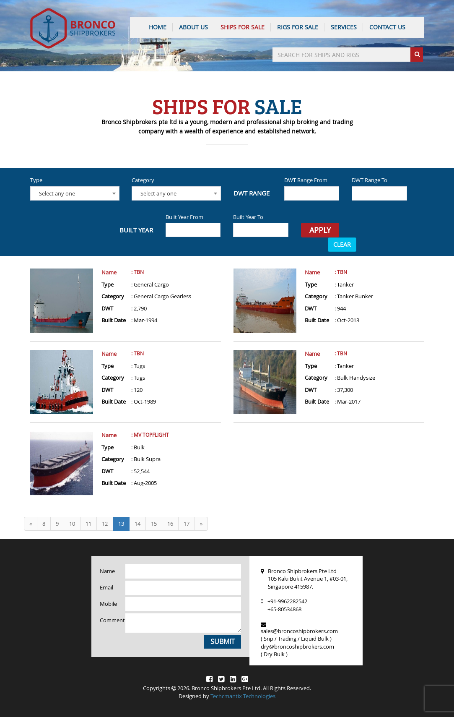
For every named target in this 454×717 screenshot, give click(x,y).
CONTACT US (387, 27)
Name (109, 272)
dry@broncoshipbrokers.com (297, 646)
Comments (109, 620)
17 (186, 523)
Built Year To (248, 217)
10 (72, 523)
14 (137, 523)
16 (170, 523)
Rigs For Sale (297, 27)
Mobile (108, 603)
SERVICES (344, 27)
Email (106, 587)
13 (121, 523)
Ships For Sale (243, 27)
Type (36, 180)
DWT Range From (305, 180)
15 (154, 523)
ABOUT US (193, 27)
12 (105, 523)
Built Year (136, 230)
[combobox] (74, 193)
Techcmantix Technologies (242, 696)
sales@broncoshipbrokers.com (299, 631)
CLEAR (342, 244)
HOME (157, 27)
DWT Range (251, 193)
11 (88, 523)
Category (143, 180)
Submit (222, 641)
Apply (320, 230)
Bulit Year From (184, 217)
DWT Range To (369, 180)
